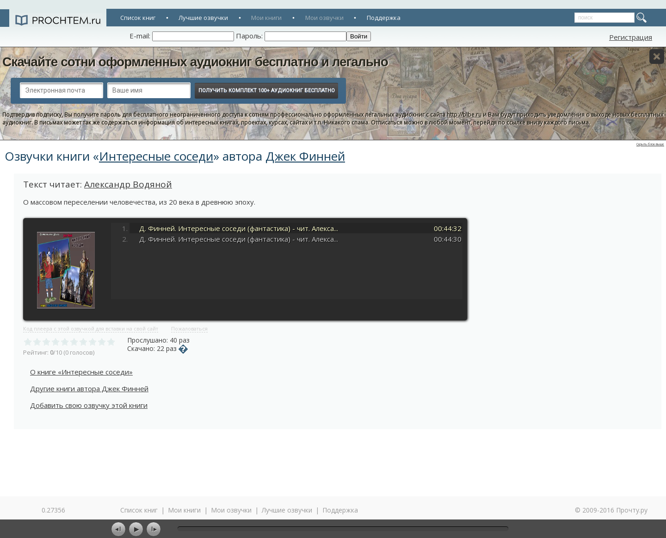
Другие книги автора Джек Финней (89, 388)
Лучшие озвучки (203, 17)
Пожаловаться (189, 328)
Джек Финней (305, 156)
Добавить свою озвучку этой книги (89, 405)
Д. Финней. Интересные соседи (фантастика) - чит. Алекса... (238, 228)
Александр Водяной (128, 184)
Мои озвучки (324, 17)
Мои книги (266, 17)
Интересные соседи (156, 156)
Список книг (137, 17)
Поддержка (384, 17)
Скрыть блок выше (650, 144)
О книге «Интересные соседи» (81, 371)
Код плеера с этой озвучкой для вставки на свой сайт (90, 328)
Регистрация (630, 37)
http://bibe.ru (464, 115)
